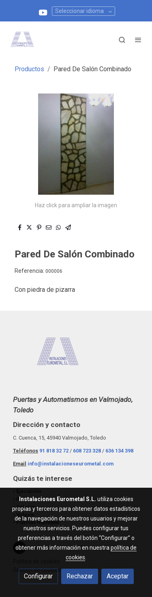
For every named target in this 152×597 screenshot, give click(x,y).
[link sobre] (76, 357)
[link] (22, 39)
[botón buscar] (122, 39)
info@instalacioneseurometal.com (70, 464)
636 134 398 (119, 451)
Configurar (38, 576)
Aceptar (117, 576)
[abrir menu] (138, 39)
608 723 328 (87, 451)
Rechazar (79, 576)
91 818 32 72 (54, 451)
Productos (29, 69)
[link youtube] (43, 12)
